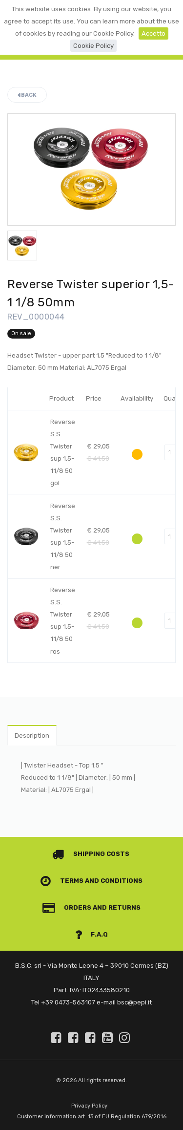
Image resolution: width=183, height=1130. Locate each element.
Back (27, 95)
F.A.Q (91, 934)
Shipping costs (90, 853)
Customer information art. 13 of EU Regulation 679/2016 (91, 1116)
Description (32, 735)
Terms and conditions (91, 880)
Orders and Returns (91, 907)
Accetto (153, 33)
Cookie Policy (93, 45)
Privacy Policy (89, 1106)
